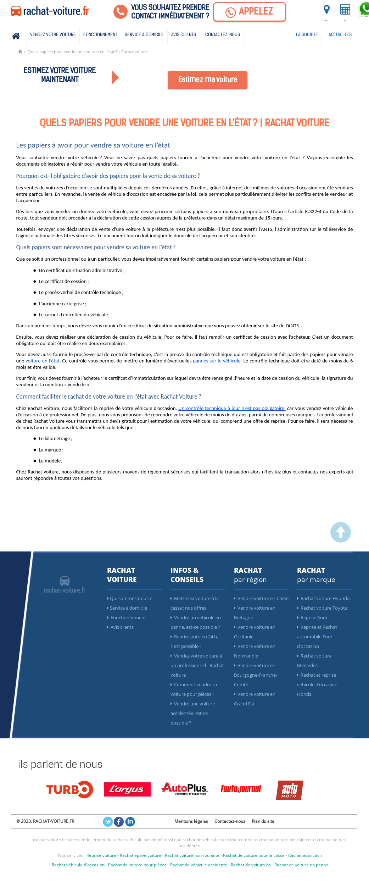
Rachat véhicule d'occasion (78, 865)
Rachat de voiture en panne (301, 865)
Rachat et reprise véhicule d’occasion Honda (317, 684)
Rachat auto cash (305, 855)
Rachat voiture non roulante (192, 855)
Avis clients (183, 35)
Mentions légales (191, 821)
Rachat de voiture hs (251, 865)
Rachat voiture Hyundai (324, 598)
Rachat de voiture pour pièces (137, 865)
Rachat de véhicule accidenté (198, 865)
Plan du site (263, 821)
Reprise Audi (312, 617)
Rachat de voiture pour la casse (254, 855)
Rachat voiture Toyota (322, 608)
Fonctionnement (100, 35)
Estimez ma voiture (207, 80)
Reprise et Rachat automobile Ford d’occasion (317, 636)
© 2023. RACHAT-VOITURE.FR (45, 821)
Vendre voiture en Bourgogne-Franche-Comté (255, 675)
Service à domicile (144, 35)
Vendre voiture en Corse (261, 598)
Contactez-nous (222, 35)
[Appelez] (249, 12)
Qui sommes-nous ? (129, 598)
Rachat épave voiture (140, 855)
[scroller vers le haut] (340, 541)
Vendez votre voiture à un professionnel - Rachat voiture (197, 665)
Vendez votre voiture (53, 35)
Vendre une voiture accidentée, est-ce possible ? (192, 713)
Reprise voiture (101, 855)
